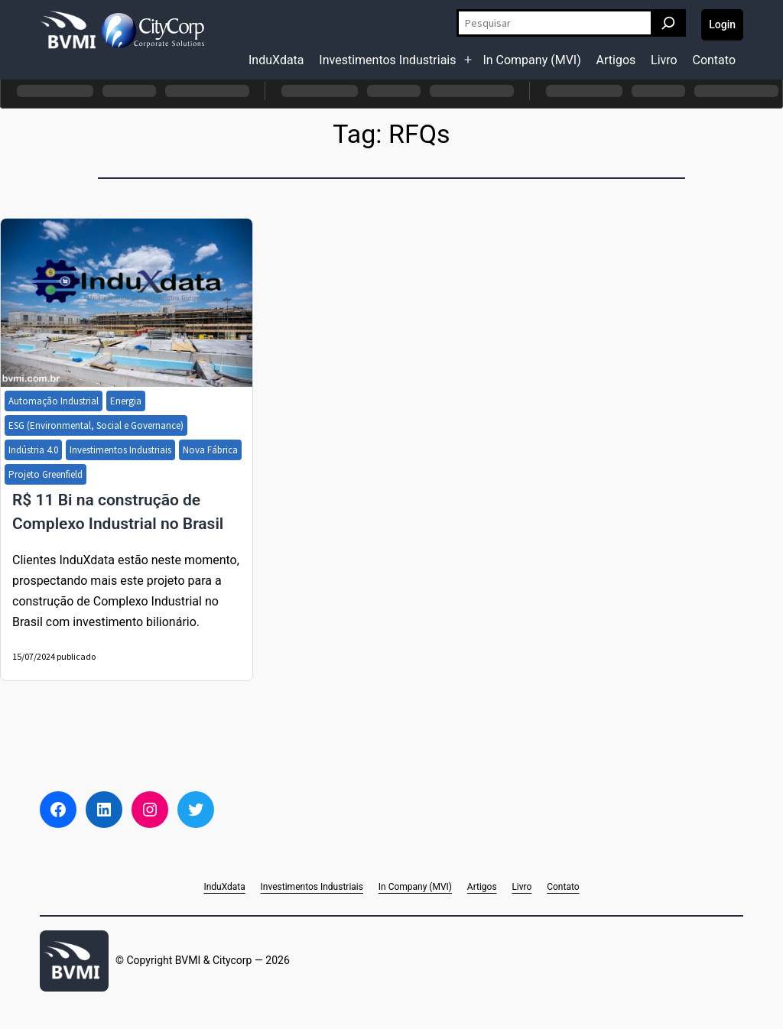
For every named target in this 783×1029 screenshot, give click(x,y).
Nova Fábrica (210, 449)
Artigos (616, 60)
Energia (125, 400)
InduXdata (276, 60)
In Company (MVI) (531, 60)
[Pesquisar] (668, 23)
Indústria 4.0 (33, 449)
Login (722, 24)
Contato (714, 60)
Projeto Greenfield (45, 474)
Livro (664, 60)
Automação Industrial (53, 400)
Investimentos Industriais (387, 60)
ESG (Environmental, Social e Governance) (96, 425)
